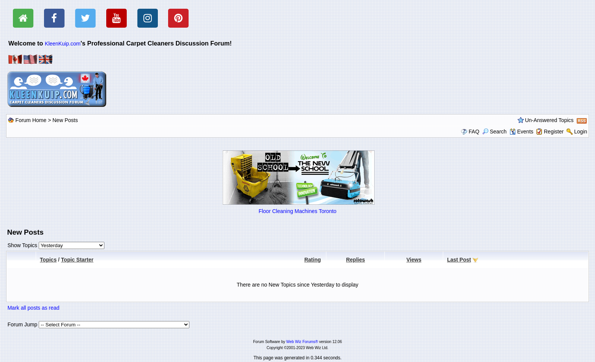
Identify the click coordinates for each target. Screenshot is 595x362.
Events (522, 132)
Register (554, 132)
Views (413, 260)
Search (494, 132)
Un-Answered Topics (549, 120)
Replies (355, 260)
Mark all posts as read (34, 308)
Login (580, 132)
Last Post (459, 260)
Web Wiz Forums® (302, 342)
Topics (48, 260)
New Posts (65, 120)
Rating (312, 260)
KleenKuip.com (62, 44)
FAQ (474, 132)
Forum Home (31, 120)
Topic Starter (77, 260)
